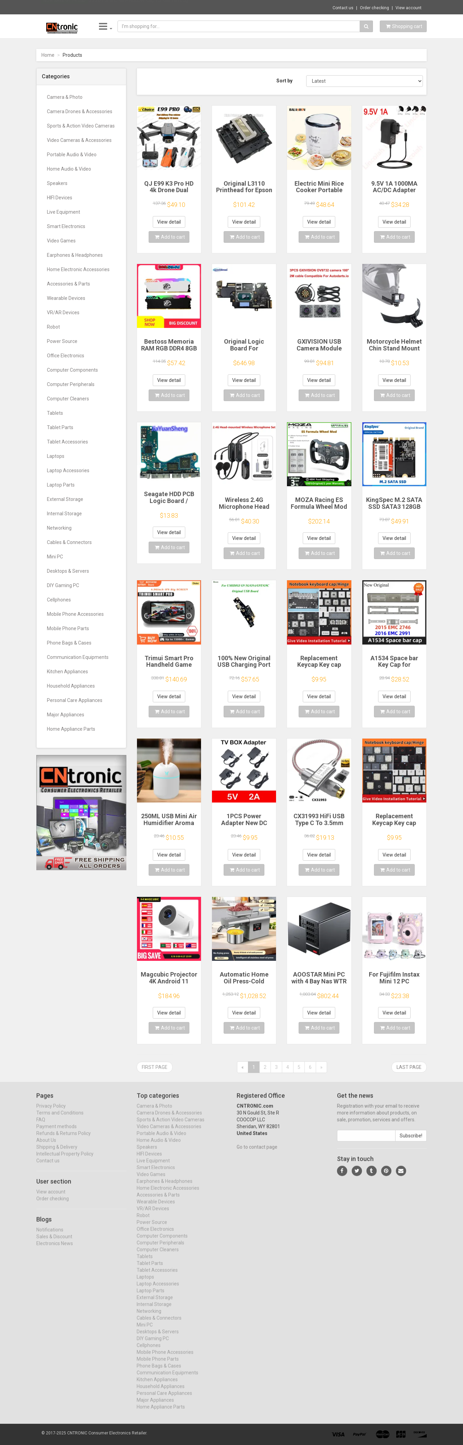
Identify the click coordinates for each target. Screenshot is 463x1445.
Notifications (49, 1235)
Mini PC (55, 556)
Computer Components (72, 370)
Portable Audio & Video (72, 154)
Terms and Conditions (60, 1119)
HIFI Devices (59, 197)
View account (409, 7)
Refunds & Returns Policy (63, 1139)
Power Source (62, 341)
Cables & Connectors (69, 542)
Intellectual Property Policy (64, 1160)
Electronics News (54, 1249)
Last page (409, 1067)
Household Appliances (71, 686)
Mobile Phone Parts (68, 628)
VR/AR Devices (63, 312)
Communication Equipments (78, 657)
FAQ (40, 1125)
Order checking (374, 7)
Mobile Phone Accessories (75, 614)
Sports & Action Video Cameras (81, 126)
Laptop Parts (61, 485)
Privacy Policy (51, 1112)
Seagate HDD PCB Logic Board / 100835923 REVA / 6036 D (169, 504)
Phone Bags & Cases (69, 643)
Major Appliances (65, 714)
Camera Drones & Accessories (79, 111)
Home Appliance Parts (71, 729)
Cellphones (59, 599)
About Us (46, 1146)
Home (47, 55)
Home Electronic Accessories (78, 269)
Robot (53, 327)
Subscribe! (411, 1141)
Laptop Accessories (68, 470)
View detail (169, 222)
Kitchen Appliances (67, 671)
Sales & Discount (54, 1242)
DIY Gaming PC (63, 585)
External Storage (65, 499)
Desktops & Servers (68, 571)
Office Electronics (65, 355)
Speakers (57, 183)
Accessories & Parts (68, 284)
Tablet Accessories (67, 442)
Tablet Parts (60, 427)
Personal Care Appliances (74, 700)
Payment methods (56, 1132)
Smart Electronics (66, 226)
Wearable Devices (66, 298)
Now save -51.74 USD (64, 7)
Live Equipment (63, 212)
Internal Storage (64, 513)
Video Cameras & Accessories (79, 140)
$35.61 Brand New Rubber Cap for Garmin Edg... (140, 7)
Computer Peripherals (71, 384)
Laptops (55, 456)
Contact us (343, 7)
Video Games (61, 240)
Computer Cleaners (68, 398)
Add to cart (170, 237)
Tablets (55, 413)
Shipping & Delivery (56, 1153)
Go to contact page (257, 1153)
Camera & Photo (65, 97)
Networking (59, 528)
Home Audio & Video (69, 169)
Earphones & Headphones (75, 255)
